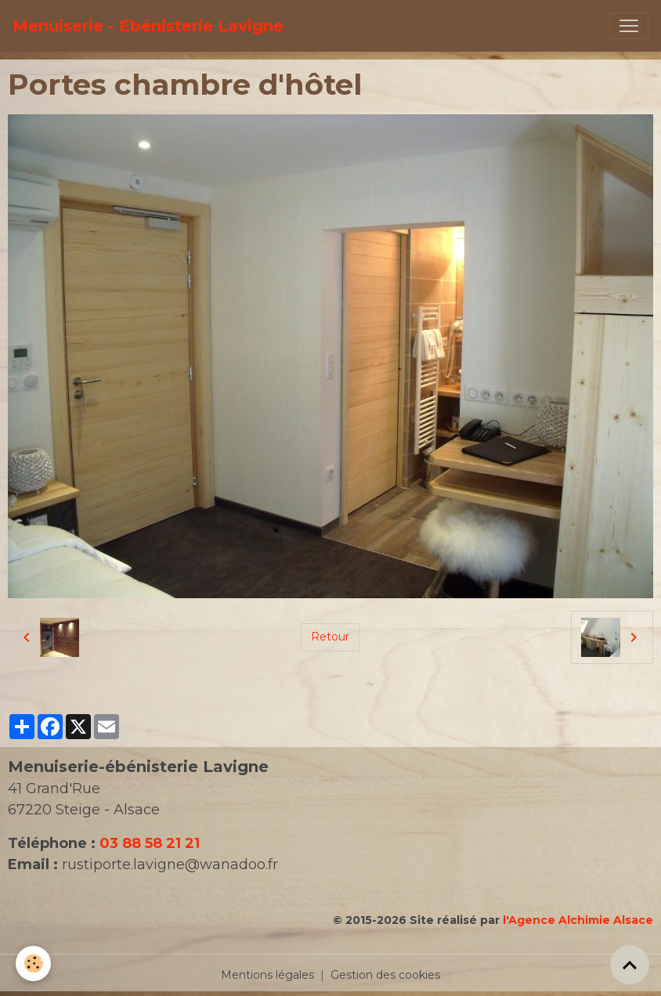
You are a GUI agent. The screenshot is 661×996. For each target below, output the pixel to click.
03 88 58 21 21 (149, 843)
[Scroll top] (629, 964)
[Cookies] (33, 963)
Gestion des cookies (385, 975)
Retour (330, 637)
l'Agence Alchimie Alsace (578, 920)
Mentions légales (267, 975)
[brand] (148, 26)
